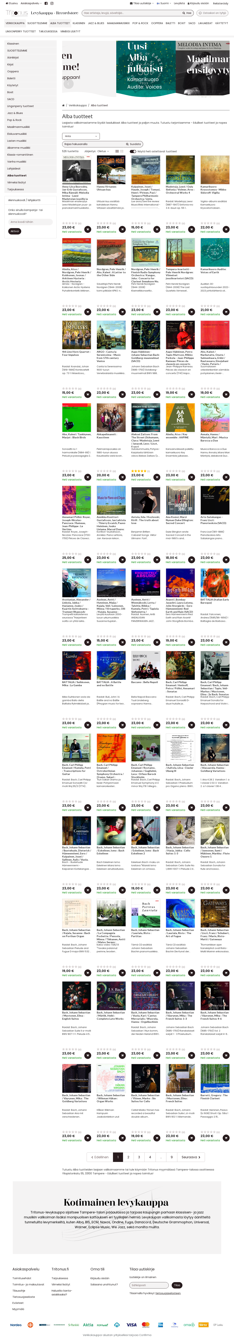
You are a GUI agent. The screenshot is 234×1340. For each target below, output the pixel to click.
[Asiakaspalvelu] (31, 3)
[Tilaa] (177, 1285)
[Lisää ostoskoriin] (87, 229)
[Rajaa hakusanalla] (102, 144)
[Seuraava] (191, 1157)
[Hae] (187, 13)
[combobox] (138, 13)
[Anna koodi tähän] (30, 222)
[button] (168, 1293)
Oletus (103, 151)
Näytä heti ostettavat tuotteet (157, 151)
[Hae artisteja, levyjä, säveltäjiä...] (138, 13)
